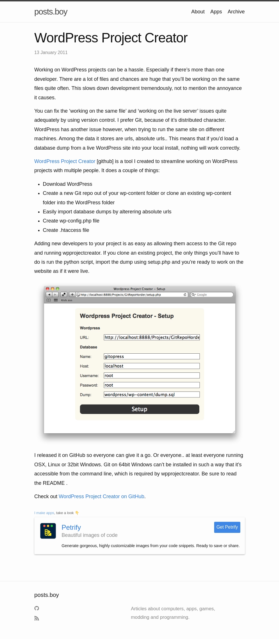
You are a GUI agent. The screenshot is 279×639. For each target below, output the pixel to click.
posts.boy (50, 11)
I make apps (44, 513)
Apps (216, 12)
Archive (236, 12)
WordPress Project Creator (65, 161)
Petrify (71, 527)
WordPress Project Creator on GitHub (101, 496)
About (197, 12)
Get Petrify (227, 527)
